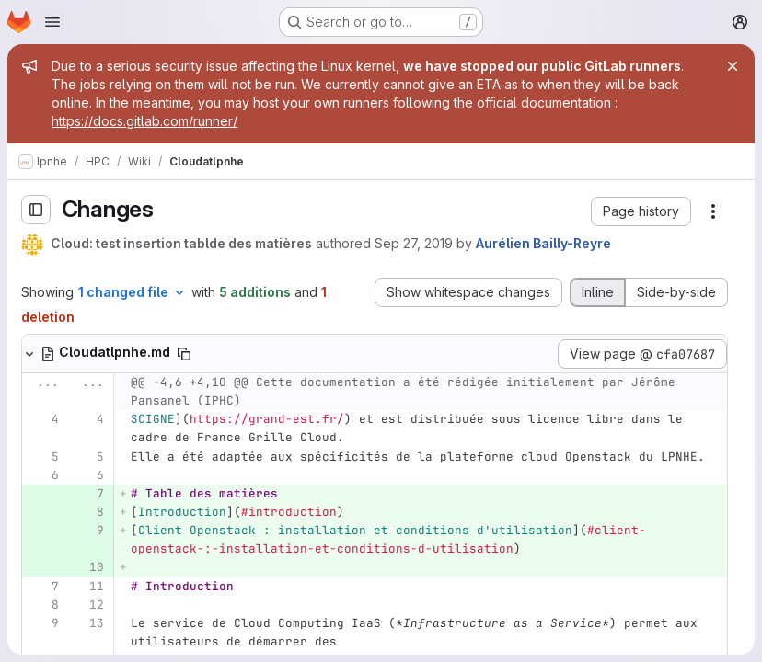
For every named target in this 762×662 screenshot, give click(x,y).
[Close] (733, 66)
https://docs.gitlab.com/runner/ (144, 121)
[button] (641, 211)
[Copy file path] (184, 354)
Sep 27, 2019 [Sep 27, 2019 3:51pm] (414, 243)
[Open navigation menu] (52, 22)
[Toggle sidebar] (36, 209)
